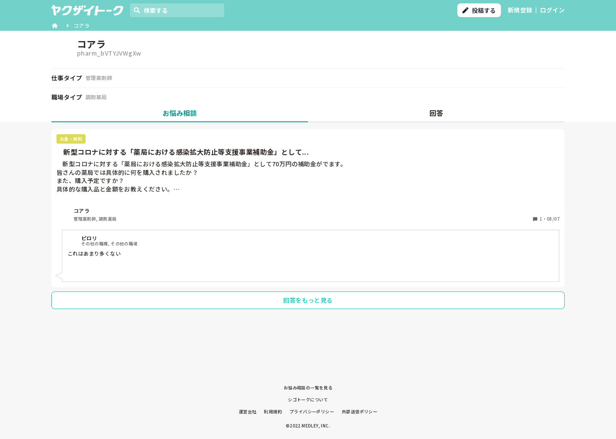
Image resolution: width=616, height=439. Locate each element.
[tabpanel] (308, 221)
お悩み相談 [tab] (180, 113)
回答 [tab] (436, 113)
